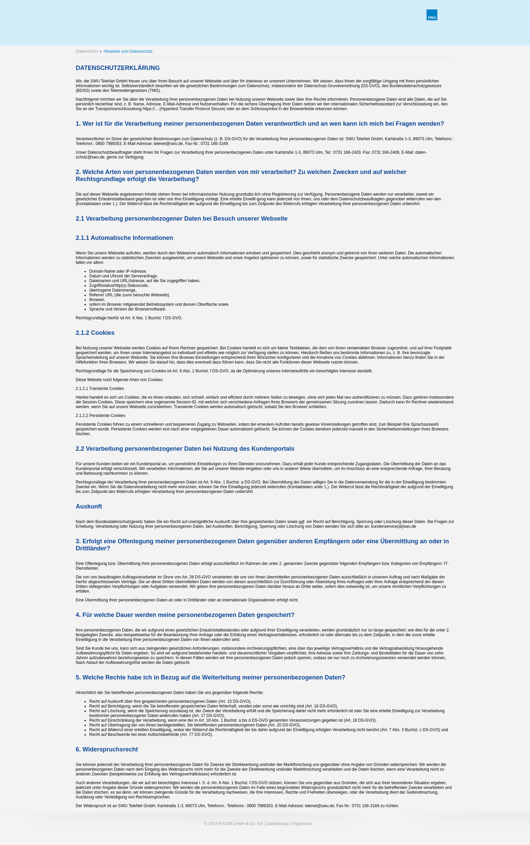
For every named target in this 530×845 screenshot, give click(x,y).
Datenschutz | (278, 823)
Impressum (301, 823)
